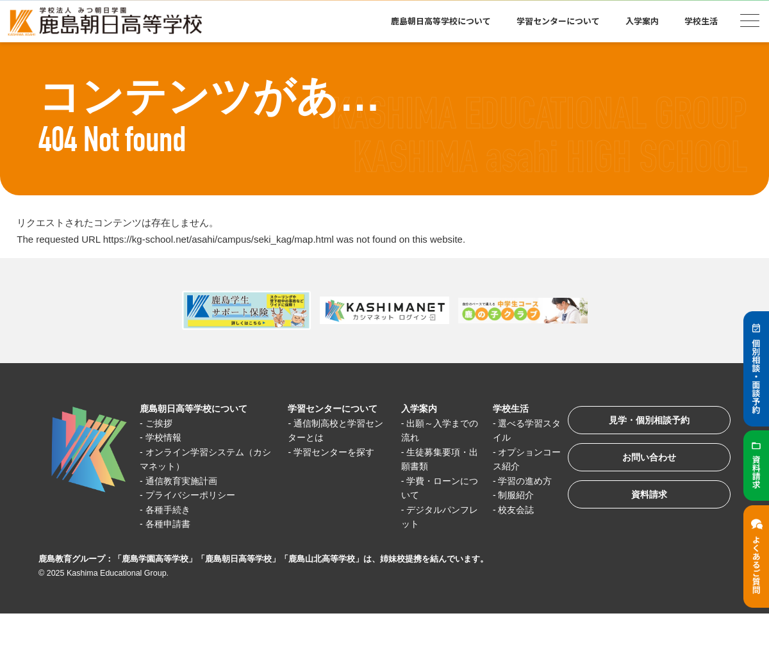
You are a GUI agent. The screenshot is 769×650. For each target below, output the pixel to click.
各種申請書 (171, 524)
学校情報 (166, 437)
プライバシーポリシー (195, 495)
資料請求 (643, 501)
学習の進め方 (518, 480)
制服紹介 (509, 495)
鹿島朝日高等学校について (441, 21)
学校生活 (701, 21)
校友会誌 (509, 509)
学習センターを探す (334, 451)
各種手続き (171, 509)
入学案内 (642, 21)
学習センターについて (558, 21)
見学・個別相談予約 (643, 421)
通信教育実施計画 (185, 480)
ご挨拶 (161, 423)
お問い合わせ (643, 461)
